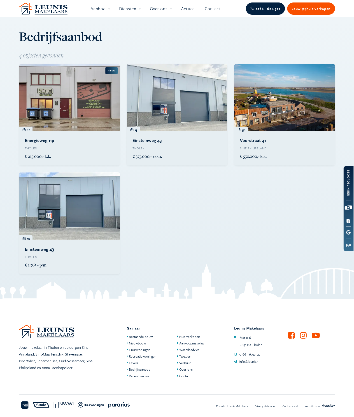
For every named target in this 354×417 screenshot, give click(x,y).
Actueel (188, 11)
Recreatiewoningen (142, 356)
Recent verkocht (141, 375)
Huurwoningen (139, 349)
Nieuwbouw (137, 343)
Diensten (128, 11)
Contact (213, 11)
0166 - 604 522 (247, 354)
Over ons (159, 11)
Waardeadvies (189, 349)
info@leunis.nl (246, 361)
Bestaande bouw (141, 336)
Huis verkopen (189, 336)
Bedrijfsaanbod (139, 369)
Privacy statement (265, 406)
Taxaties (185, 356)
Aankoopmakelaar (192, 343)
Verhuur (185, 362)
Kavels (133, 362)
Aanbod (99, 11)
